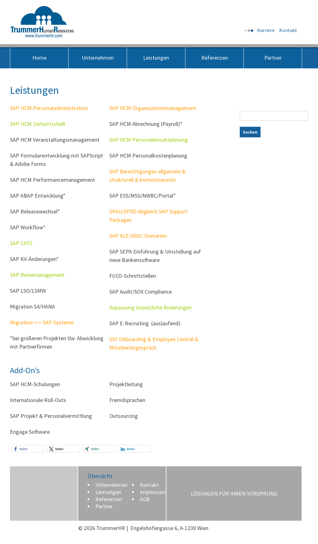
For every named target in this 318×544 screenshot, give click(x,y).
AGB (145, 499)
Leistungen (156, 57)
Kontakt (288, 30)
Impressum (153, 492)
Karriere (266, 30)
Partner (273, 57)
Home (39, 57)
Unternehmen (98, 57)
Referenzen (214, 57)
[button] (27, 449)
